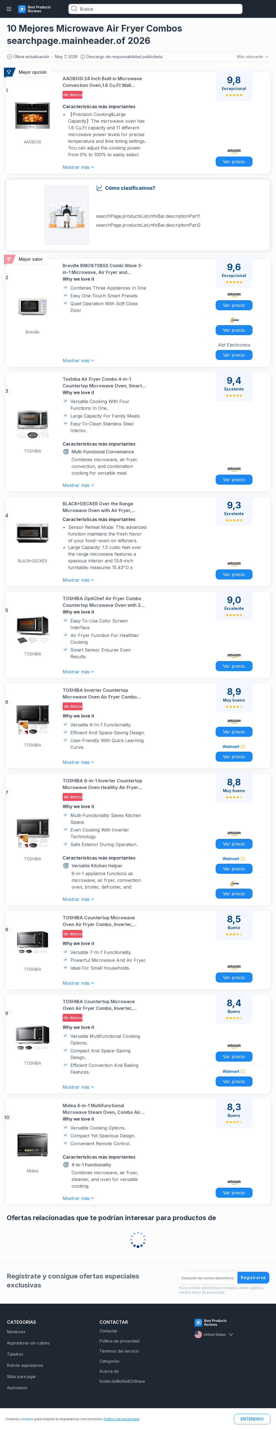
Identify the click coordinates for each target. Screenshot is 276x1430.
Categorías (109, 1361)
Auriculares (17, 1387)
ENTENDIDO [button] (252, 1419)
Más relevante (253, 56)
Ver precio (234, 161)
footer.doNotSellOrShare (122, 1381)
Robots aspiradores (25, 1365)
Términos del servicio (119, 1351)
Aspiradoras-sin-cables (28, 1343)
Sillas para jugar (21, 1376)
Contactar (108, 1331)
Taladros (15, 1354)
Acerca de (109, 1371)
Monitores (16, 1331)
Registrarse (253, 1277)
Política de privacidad (119, 1341)
